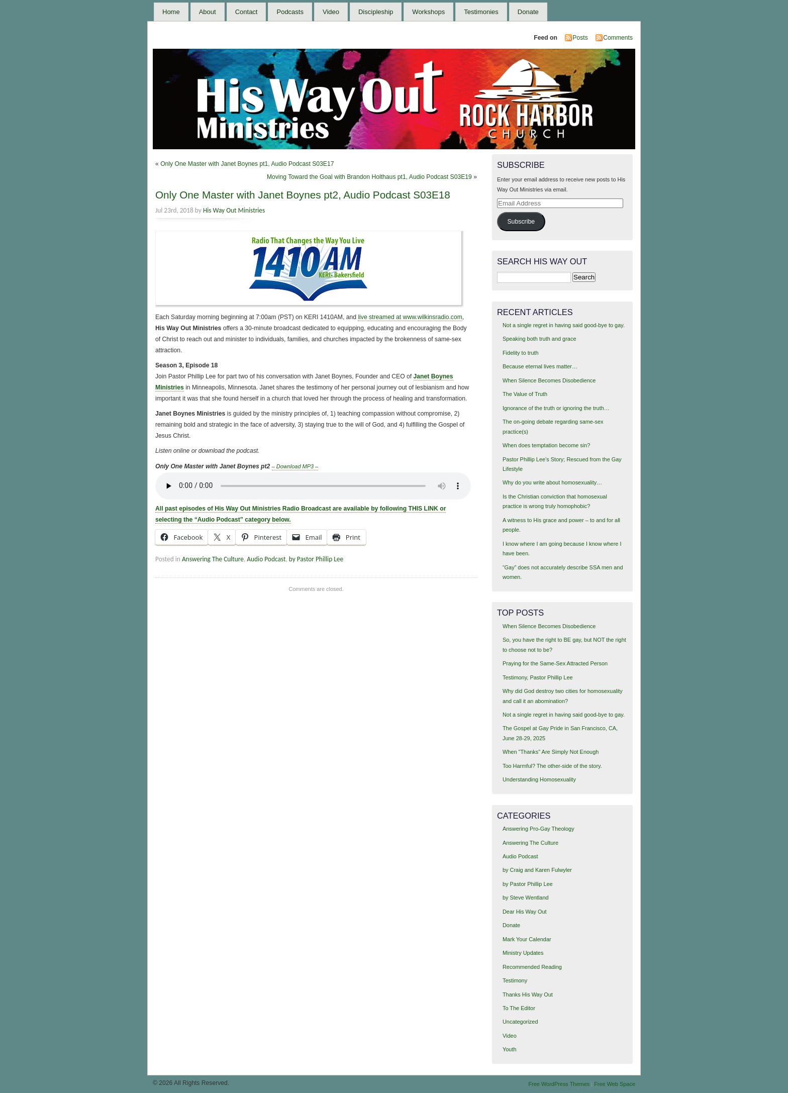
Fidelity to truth (521, 353)
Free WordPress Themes (558, 1084)
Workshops (428, 12)
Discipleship (375, 12)
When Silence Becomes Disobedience (549, 380)
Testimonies (481, 12)
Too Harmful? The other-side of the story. (552, 766)
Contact (246, 12)
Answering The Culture (213, 559)
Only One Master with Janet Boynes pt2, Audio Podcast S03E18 (302, 195)
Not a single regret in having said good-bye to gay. (564, 325)
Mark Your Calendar (527, 939)
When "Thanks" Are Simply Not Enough (551, 752)
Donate (528, 12)
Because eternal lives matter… (540, 366)
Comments (618, 37)
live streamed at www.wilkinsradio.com (410, 317)
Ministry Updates (523, 953)
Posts (579, 37)
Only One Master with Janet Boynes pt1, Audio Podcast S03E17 (247, 163)
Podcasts (289, 12)
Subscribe (521, 221)
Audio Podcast (266, 559)
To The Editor (519, 1008)
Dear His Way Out (525, 912)
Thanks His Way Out (528, 994)
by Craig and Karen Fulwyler (537, 870)
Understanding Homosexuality (539, 779)
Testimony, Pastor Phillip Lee (538, 677)
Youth (510, 1049)
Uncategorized (520, 1022)
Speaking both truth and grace (539, 339)
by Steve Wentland (526, 898)
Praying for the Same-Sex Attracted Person (555, 663)
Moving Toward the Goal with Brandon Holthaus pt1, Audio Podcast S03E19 (369, 176)
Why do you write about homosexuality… (552, 482)
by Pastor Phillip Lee (316, 559)
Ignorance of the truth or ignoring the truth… (556, 408)
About (207, 12)
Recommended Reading (532, 967)
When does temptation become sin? (546, 445)
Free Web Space (614, 1084)
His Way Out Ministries (234, 210)
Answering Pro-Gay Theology (538, 829)
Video (331, 12)
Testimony (515, 980)
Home (171, 12)
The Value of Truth (525, 394)
